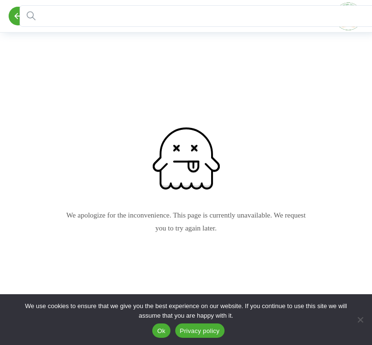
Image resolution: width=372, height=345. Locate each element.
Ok (161, 330)
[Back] (18, 16)
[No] (360, 319)
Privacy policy (200, 330)
